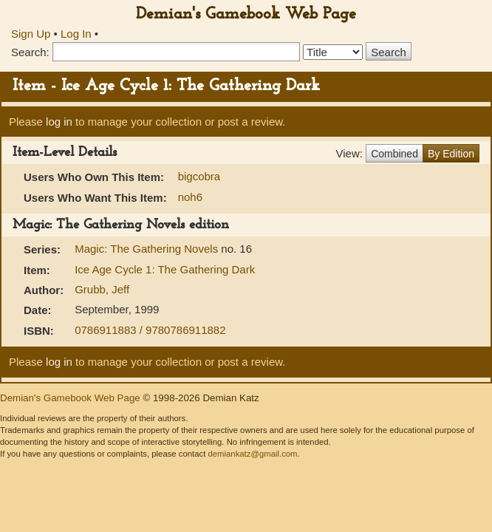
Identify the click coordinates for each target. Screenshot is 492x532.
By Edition (451, 154)
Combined (394, 154)
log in (59, 121)
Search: (30, 52)
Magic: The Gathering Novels (148, 248)
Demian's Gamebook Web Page (246, 14)
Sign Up (30, 33)
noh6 (190, 197)
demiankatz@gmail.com (252, 453)
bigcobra (199, 176)
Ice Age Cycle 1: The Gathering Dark (165, 269)
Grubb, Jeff (102, 289)
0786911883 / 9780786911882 (150, 330)
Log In (76, 33)
